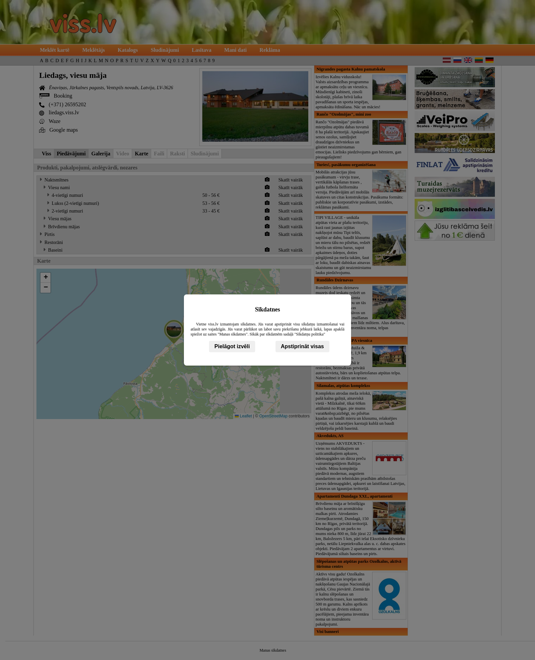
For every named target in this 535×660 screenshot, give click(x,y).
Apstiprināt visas (302, 346)
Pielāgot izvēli (232, 346)
